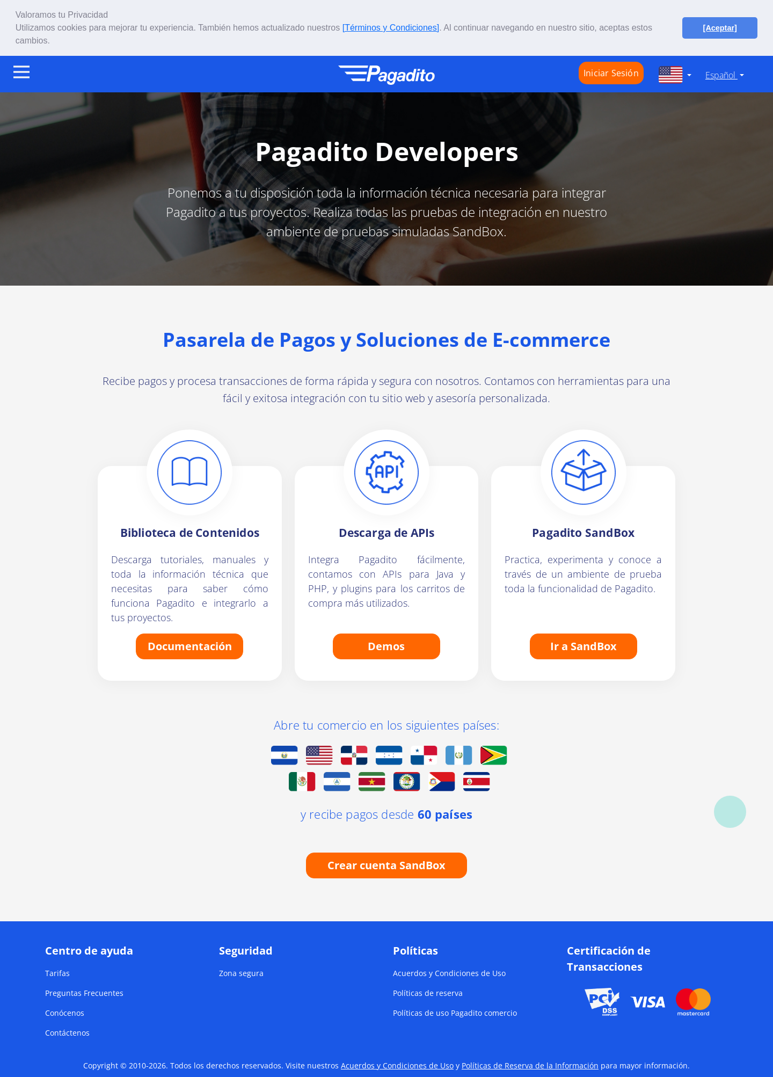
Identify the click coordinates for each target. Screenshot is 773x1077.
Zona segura (241, 973)
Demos (386, 645)
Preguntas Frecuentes (84, 993)
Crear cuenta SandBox (386, 865)
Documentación (190, 645)
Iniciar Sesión (611, 73)
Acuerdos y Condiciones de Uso (449, 973)
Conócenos (64, 1013)
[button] (53, 41)
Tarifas (57, 973)
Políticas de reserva (428, 993)
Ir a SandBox (583, 645)
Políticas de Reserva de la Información (530, 1065)
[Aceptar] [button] (720, 28)
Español (721, 75)
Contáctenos (67, 1033)
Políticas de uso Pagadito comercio (455, 1013)
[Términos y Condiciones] (391, 27)
